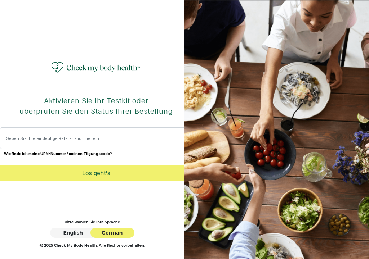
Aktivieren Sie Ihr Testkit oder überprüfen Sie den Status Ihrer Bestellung (96, 106)
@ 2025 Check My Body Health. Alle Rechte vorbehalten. (92, 245)
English (73, 233)
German (112, 233)
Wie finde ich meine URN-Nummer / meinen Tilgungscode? (58, 153)
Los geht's (96, 173)
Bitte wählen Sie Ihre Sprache (92, 222)
